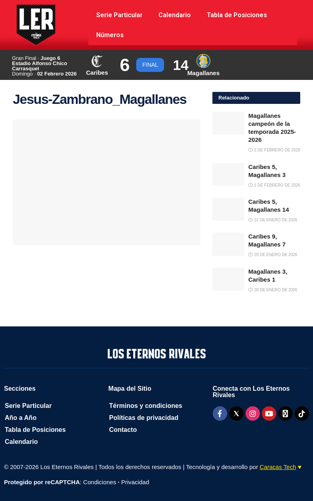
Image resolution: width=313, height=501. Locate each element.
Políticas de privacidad (143, 417)
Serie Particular (119, 15)
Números (110, 35)
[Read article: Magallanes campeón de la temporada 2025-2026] (228, 123)
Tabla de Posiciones (237, 15)
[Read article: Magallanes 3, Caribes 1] (228, 279)
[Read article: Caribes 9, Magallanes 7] (228, 244)
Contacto (123, 429)
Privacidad (135, 482)
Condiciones (99, 482)
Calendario (174, 15)
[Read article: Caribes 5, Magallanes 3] (228, 174)
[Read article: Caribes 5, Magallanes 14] (228, 209)
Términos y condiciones (145, 405)
